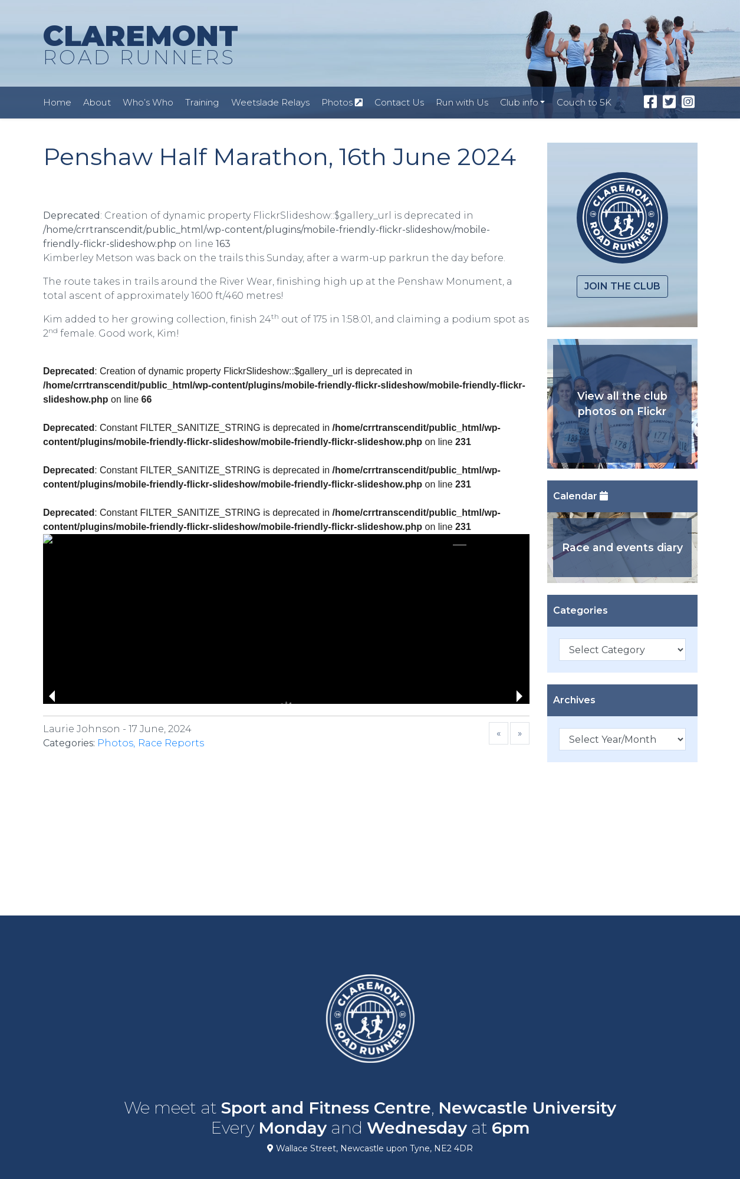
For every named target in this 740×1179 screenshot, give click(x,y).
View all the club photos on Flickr (622, 403)
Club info (519, 102)
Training (202, 102)
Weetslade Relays (270, 102)
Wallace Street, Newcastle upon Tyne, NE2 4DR (370, 1148)
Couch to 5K (584, 102)
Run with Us (462, 102)
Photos (342, 102)
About (97, 102)
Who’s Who (148, 102)
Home (57, 102)
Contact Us (399, 102)
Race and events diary (622, 547)
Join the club (622, 286)
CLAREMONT (140, 45)
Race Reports (171, 743)
